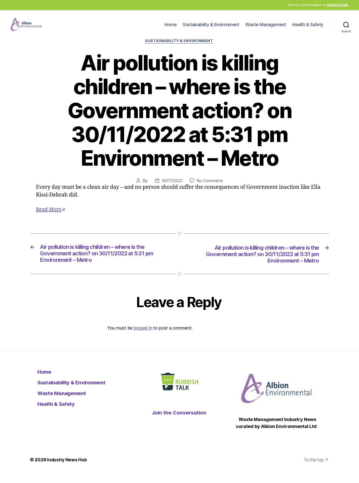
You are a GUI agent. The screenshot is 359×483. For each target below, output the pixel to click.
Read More (49, 217)
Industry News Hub (67, 469)
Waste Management (265, 28)
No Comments (210, 188)
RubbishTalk (337, 5)
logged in (143, 337)
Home (171, 28)
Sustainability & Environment (211, 28)
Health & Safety (307, 28)
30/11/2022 (172, 188)
